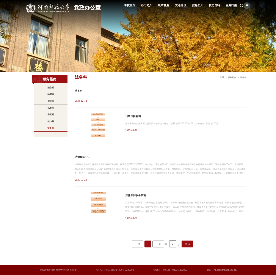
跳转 (187, 243)
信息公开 (193, 5)
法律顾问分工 (82, 156)
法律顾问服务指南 (135, 195)
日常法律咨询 (133, 116)
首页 (220, 77)
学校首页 (126, 5)
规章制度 (160, 5)
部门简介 (143, 5)
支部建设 (177, 5)
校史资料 (210, 5)
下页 (158, 243)
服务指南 (228, 5)
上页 (137, 243)
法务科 (242, 77)
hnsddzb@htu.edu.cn (225, 269)
